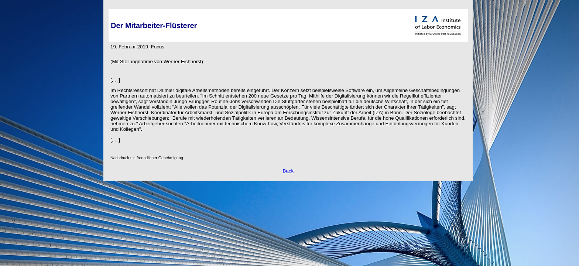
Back (288, 171)
